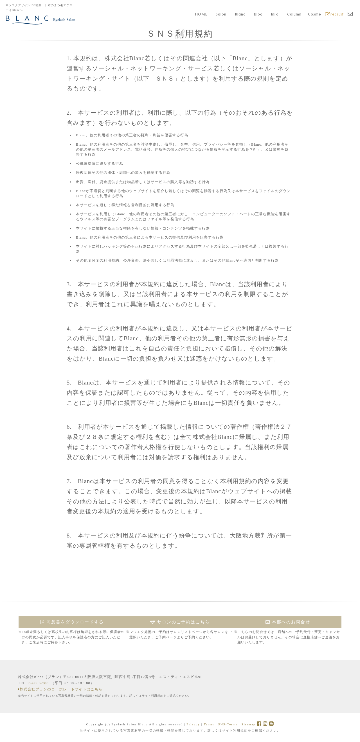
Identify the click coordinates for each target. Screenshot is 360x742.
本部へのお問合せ (288, 622)
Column (294, 15)
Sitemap (248, 724)
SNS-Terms (228, 724)
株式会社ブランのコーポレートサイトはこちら (60, 689)
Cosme (314, 15)
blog (258, 15)
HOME (201, 15)
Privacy (193, 724)
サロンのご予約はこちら (180, 622)
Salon (221, 15)
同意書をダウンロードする (72, 622)
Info (275, 15)
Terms (209, 724)
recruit (334, 15)
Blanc (240, 15)
